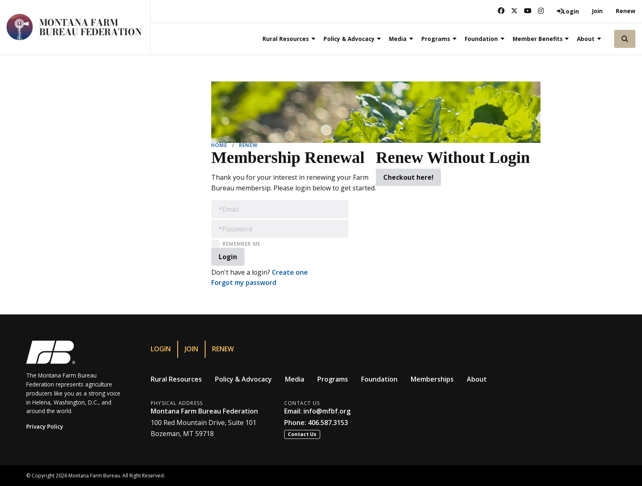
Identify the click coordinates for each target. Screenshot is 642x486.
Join (597, 11)
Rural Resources (176, 379)
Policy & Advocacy (243, 379)
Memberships (432, 379)
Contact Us (302, 434)
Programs (332, 379)
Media (294, 379)
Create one (290, 272)
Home (219, 145)
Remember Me (241, 243)
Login (161, 348)
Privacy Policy (44, 426)
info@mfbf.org (326, 411)
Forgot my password (243, 282)
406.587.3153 (328, 422)
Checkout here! (408, 177)
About (477, 379)
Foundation (379, 379)
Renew (625, 11)
